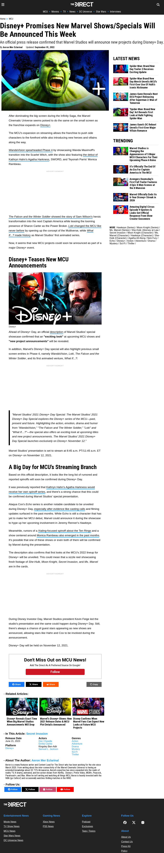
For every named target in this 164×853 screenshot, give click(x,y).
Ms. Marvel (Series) (120, 230)
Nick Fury (152, 238)
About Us (126, 837)
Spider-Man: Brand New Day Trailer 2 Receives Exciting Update (142, 69)
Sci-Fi (75, 752)
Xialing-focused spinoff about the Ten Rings (64, 530)
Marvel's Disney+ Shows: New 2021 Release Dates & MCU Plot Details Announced (56, 721)
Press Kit (125, 846)
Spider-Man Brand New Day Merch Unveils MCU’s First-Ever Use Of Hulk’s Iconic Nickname (143, 83)
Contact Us (127, 841)
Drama (75, 746)
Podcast (86, 821)
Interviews (115, 11)
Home (3, 19)
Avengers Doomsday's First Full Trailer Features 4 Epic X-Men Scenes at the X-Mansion (143, 184)
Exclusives (87, 826)
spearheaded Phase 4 (31, 150)
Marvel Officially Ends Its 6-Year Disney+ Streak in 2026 (143, 197)
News (72, 11)
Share (16, 684)
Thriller (75, 754)
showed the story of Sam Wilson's (51, 216)
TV (64, 11)
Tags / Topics (88, 831)
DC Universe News (13, 840)
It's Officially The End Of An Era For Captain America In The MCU (142, 169)
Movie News (10, 821)
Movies (55, 11)
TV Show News (11, 826)
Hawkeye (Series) (126, 227)
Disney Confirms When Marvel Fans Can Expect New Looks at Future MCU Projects (88, 723)
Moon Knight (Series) (148, 227)
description (56, 331)
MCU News (9, 831)
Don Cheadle (45, 741)
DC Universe (85, 11)
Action (75, 741)
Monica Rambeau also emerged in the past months (68, 535)
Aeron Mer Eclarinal (12, 47)
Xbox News (49, 821)
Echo (112, 241)
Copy (94, 684)
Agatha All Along (136, 238)
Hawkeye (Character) (142, 235)
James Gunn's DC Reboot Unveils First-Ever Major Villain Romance (143, 127)
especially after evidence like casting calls (59, 508)
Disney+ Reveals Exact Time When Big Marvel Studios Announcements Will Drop (22, 721)
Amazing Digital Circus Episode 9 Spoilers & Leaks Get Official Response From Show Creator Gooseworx (142, 212)
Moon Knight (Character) (140, 232)
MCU (45, 11)
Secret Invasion (37, 733)
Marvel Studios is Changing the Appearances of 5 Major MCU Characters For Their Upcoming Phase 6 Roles (143, 154)
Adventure (77, 743)
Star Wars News (12, 835)
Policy (124, 851)
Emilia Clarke (45, 743)
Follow (12, 789)
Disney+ (45, 125)
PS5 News (48, 826)
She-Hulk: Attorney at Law (145, 230)
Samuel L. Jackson (48, 749)
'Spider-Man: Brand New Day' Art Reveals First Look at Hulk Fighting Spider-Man (142, 114)
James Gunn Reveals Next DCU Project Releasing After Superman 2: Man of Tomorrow (144, 98)
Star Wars (101, 11)
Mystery (76, 749)
